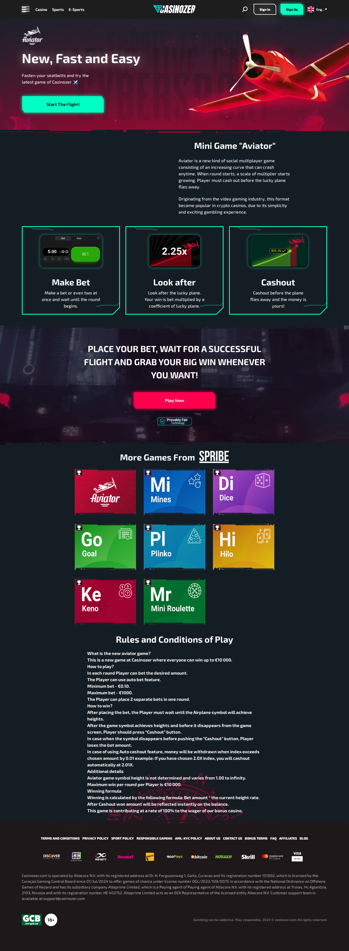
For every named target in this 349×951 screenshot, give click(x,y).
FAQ (273, 838)
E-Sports (76, 9)
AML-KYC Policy (188, 838)
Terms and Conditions (60, 838)
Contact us (232, 838)
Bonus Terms (256, 838)
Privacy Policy (95, 838)
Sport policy (122, 838)
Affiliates (288, 838)
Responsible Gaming (154, 838)
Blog (304, 838)
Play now (174, 400)
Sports (58, 9)
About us (212, 838)
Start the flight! (63, 104)
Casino (41, 9)
